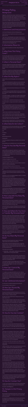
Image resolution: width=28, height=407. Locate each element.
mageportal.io (14, 2)
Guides (2, 3)
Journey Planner (4, 1)
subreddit (24, 5)
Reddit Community (23, 1)
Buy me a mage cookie (24, 3)
